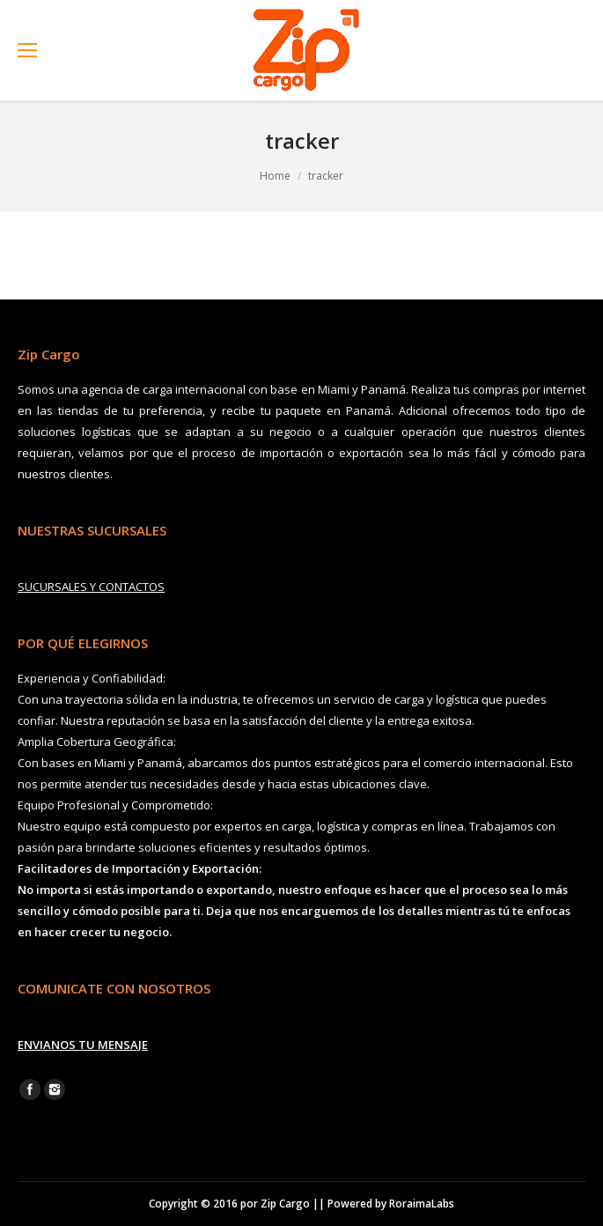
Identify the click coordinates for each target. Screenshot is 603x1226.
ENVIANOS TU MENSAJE (83, 1044)
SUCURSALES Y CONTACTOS (91, 587)
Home (275, 175)
